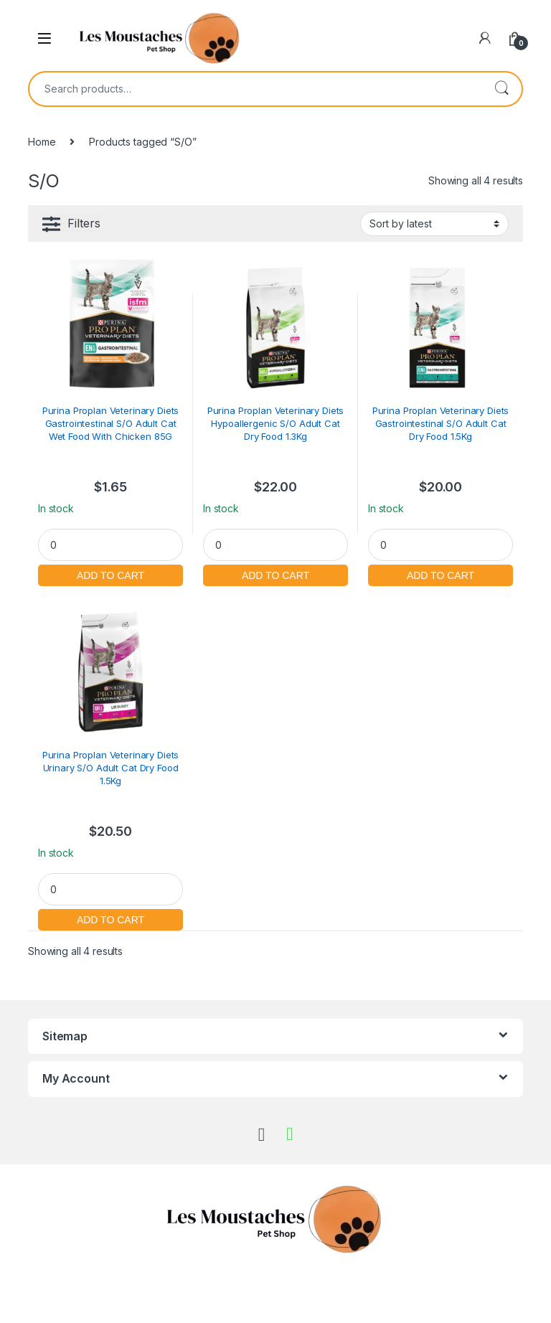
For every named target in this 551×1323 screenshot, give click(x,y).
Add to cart (110, 573)
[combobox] (255, 88)
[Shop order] (434, 224)
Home (41, 142)
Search (501, 88)
